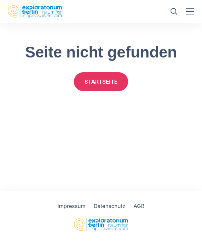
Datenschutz (109, 206)
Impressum (71, 206)
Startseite (101, 81)
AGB (139, 206)
